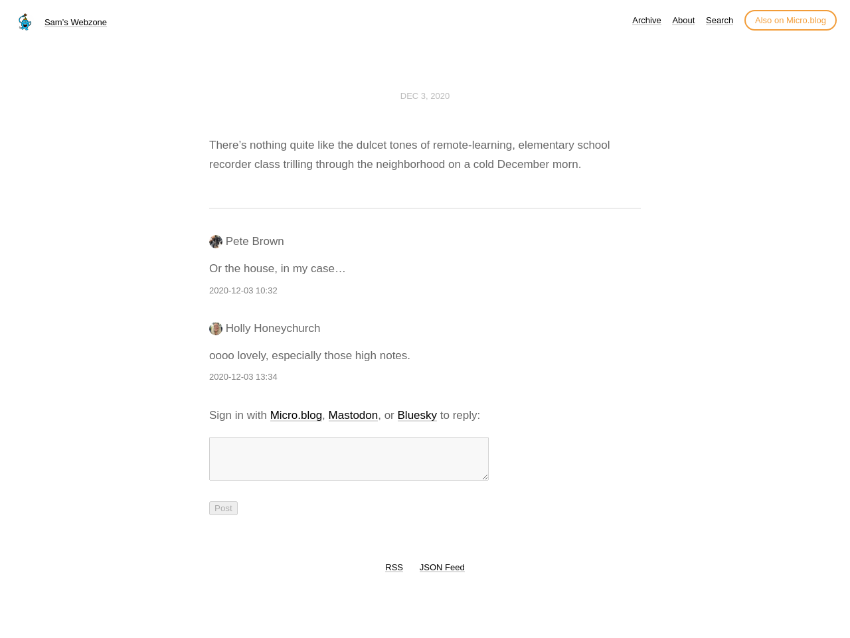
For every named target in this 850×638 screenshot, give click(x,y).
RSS (394, 575)
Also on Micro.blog (790, 20)
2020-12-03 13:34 (243, 377)
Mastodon (354, 415)
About (683, 20)
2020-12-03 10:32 (243, 290)
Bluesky (418, 415)
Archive (646, 20)
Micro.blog (296, 415)
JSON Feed (442, 575)
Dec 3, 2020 (425, 96)
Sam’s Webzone (75, 22)
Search (719, 20)
